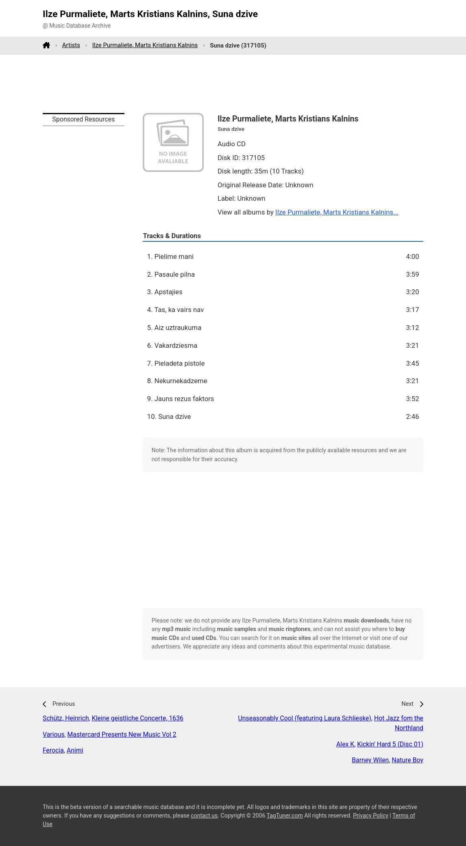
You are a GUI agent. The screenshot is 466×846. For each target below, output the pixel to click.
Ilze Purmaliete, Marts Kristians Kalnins (145, 45)
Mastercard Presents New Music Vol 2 (122, 734)
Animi (75, 750)
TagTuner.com (285, 815)
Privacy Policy (370, 815)
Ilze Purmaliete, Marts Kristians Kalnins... (336, 212)
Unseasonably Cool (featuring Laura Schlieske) (304, 718)
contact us (204, 815)
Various (53, 734)
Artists (71, 45)
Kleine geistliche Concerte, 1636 (137, 718)
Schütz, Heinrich (66, 718)
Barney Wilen (370, 760)
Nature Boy (407, 760)
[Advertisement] (233, 83)
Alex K (345, 744)
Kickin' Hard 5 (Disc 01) (390, 744)
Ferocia (53, 750)
